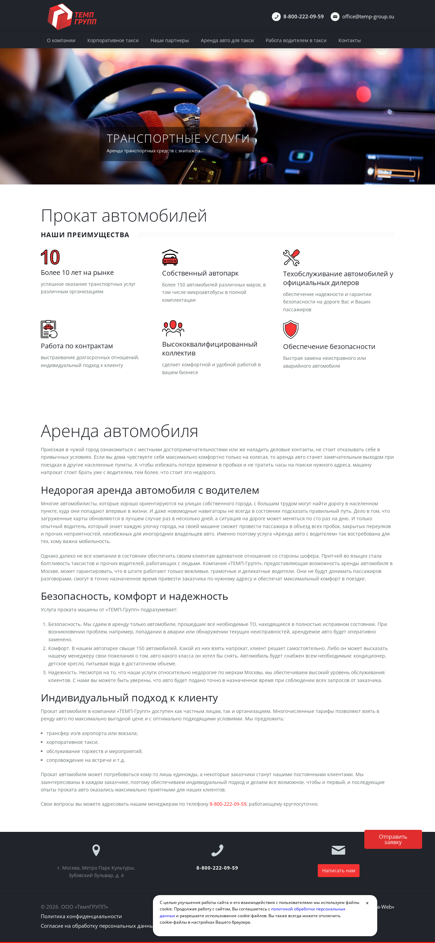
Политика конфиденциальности (81, 916)
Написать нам (338, 870)
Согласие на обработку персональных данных (99, 925)
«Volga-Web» (379, 906)
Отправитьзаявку (393, 839)
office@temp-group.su (368, 16)
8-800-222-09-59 (228, 804)
